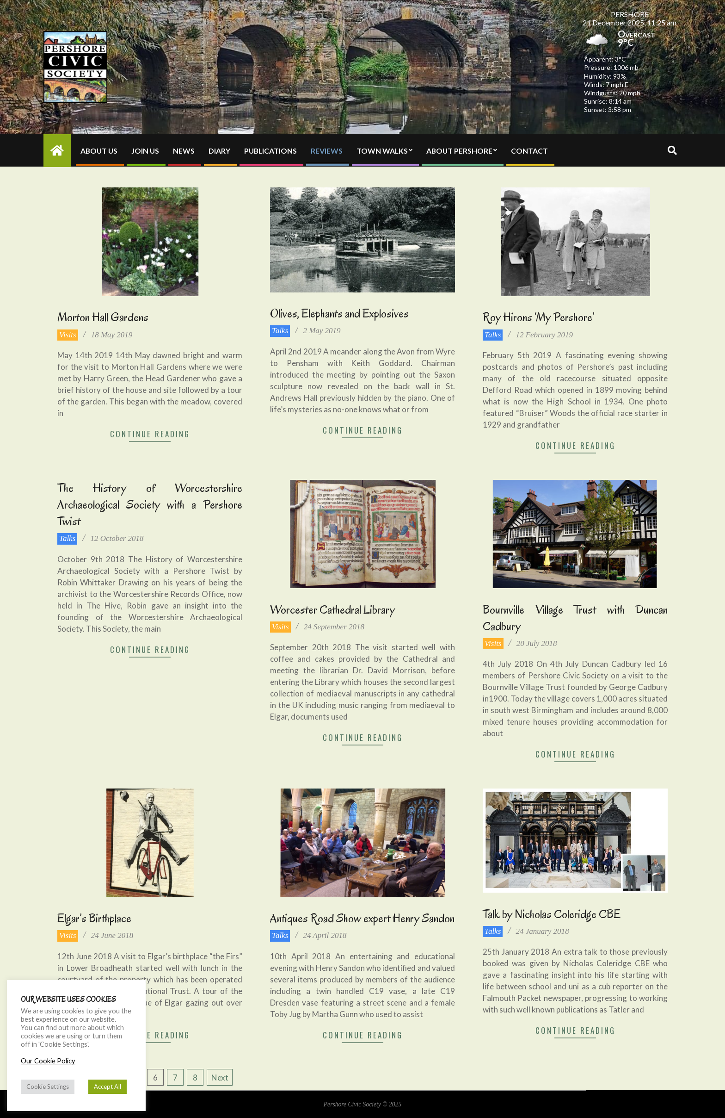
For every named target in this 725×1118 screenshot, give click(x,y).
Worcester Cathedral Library (332, 610)
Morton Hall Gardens (102, 317)
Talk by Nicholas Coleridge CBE (552, 914)
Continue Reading (150, 434)
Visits (67, 334)
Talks (280, 330)
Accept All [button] (107, 1086)
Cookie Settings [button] (47, 1086)
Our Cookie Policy (48, 1061)
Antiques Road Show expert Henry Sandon (362, 918)
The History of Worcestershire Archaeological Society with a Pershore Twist (149, 505)
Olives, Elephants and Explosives (339, 313)
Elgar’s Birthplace (94, 918)
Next (219, 1077)
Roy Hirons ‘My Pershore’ (538, 317)
